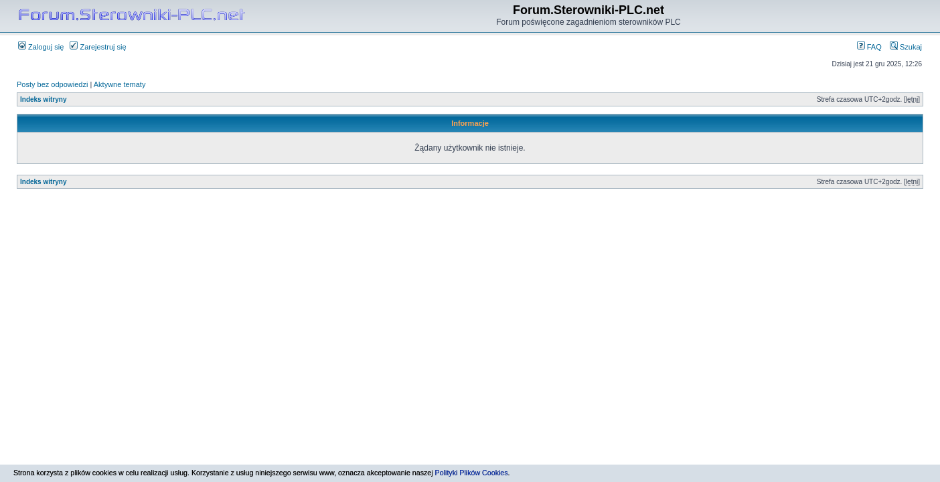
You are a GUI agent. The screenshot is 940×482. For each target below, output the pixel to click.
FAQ (869, 47)
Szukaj (906, 47)
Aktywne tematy (120, 84)
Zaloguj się (41, 47)
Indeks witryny (43, 99)
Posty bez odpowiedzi (52, 84)
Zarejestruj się (98, 47)
